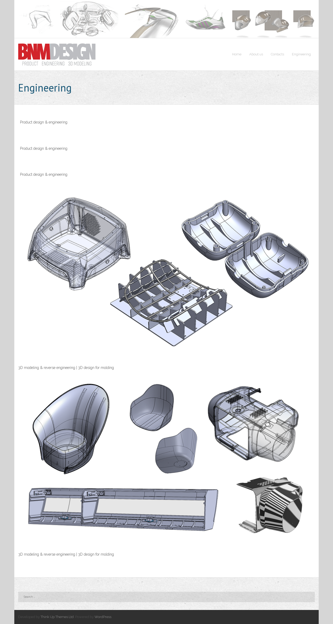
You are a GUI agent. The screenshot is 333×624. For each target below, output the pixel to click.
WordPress (102, 617)
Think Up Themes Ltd (57, 617)
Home (236, 54)
